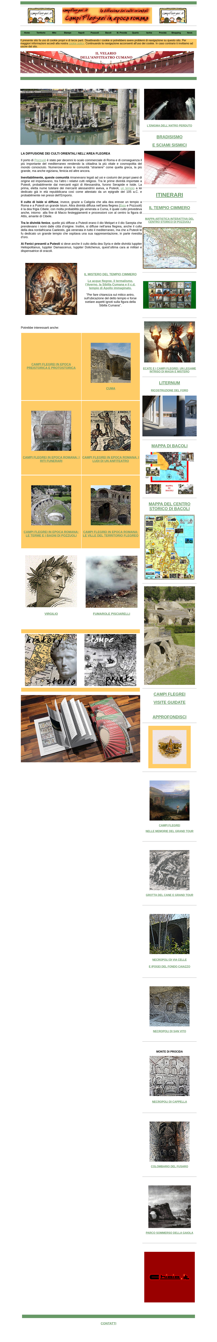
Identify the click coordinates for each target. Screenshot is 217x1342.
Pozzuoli (40, 160)
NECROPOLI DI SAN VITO (169, 1031)
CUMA (110, 388)
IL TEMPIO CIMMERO (169, 207)
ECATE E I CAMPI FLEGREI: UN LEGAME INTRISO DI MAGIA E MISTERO (169, 370)
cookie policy (76, 43)
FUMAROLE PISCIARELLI (111, 614)
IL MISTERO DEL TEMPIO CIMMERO (110, 274)
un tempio (128, 188)
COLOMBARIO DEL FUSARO (169, 1166)
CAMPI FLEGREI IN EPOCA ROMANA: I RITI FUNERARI (51, 459)
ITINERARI (169, 195)
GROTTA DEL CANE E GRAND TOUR (169, 895)
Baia (123, 205)
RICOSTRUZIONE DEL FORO (169, 390)
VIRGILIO (51, 614)
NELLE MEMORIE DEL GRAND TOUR (169, 831)
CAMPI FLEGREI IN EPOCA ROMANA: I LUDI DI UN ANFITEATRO (110, 459)
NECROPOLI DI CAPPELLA (169, 1101)
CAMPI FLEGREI (169, 694)
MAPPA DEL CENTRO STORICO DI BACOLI (169, 506)
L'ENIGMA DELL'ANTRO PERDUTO (169, 125)
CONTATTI (108, 1323)
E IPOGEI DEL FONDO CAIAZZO (169, 966)
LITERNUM (169, 382)
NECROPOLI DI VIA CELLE (169, 959)
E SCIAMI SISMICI (169, 145)
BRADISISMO (169, 137)
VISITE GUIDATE (170, 702)
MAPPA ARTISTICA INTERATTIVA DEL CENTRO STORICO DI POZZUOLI (169, 220)
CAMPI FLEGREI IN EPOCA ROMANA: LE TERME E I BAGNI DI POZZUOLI (51, 533)
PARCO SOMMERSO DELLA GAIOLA (169, 1232)
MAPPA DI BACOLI (169, 445)
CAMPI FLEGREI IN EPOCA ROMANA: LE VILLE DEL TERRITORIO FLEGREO (110, 533)
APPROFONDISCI (169, 717)
